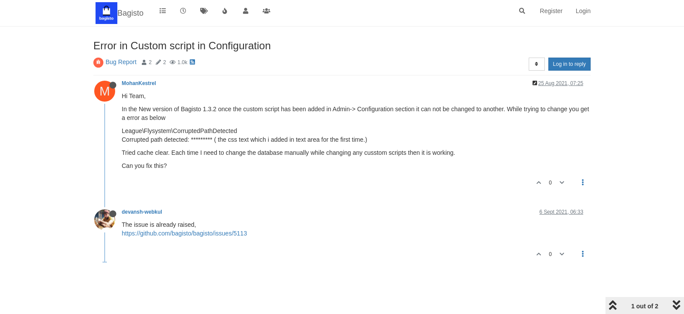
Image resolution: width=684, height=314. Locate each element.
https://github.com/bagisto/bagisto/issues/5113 (184, 233)
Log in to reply (569, 64)
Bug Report (121, 61)
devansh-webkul (142, 212)
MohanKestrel (139, 83)
